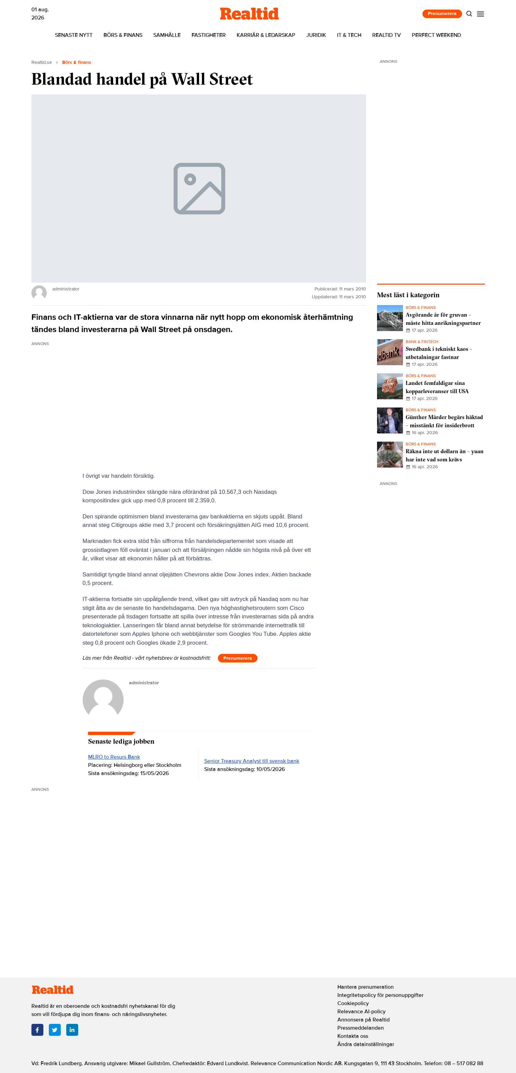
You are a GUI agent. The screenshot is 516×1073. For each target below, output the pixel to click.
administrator (144, 683)
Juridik (316, 35)
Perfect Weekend (436, 35)
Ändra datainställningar (365, 1044)
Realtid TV (386, 35)
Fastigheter (209, 35)
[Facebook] (37, 1030)
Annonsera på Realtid (363, 1019)
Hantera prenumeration (365, 987)
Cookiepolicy (353, 1003)
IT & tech (349, 35)
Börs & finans (122, 35)
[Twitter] (55, 1030)
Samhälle (167, 35)
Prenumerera (442, 13)
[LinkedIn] (72, 1030)
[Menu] (480, 14)
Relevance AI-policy (361, 1011)
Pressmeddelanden (360, 1028)
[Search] (469, 14)
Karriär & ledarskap (266, 35)
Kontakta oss (352, 1036)
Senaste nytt (74, 35)
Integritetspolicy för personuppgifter (380, 995)
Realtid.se (41, 62)
